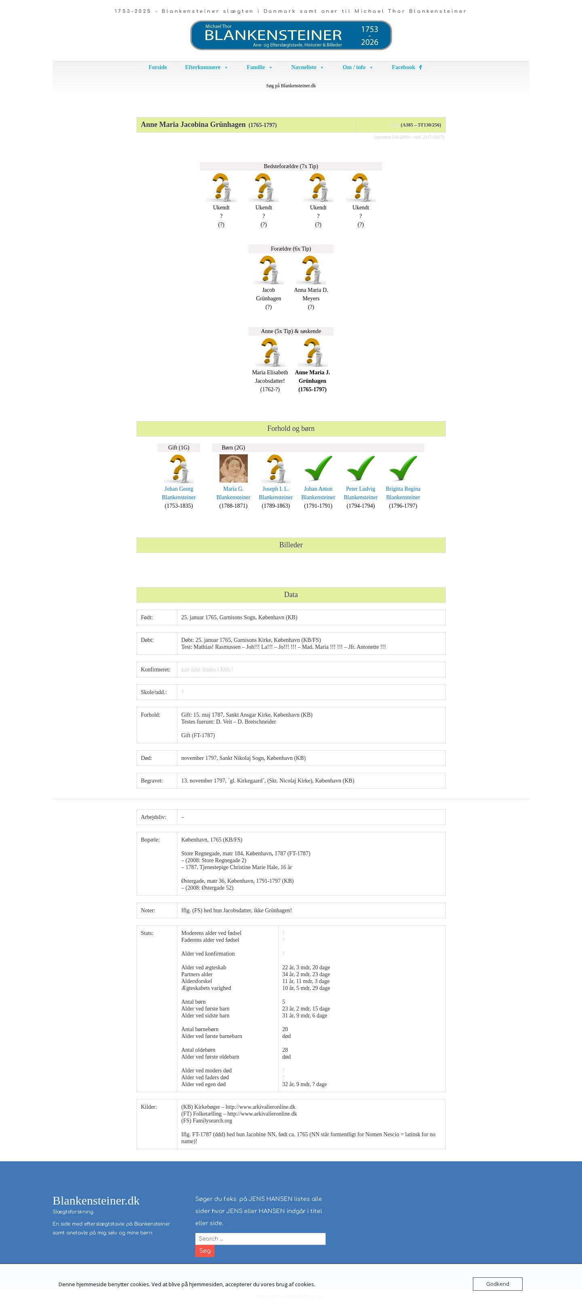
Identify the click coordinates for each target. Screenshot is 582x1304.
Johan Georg (178, 489)
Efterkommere (207, 67)
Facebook (403, 67)
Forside (158, 67)
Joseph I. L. (276, 489)
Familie (260, 67)
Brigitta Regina (403, 489)
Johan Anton (318, 489)
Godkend (497, 1283)
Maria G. (233, 489)
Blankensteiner (179, 497)
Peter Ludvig (360, 489)
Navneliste (308, 67)
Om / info (358, 67)
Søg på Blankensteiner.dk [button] (291, 86)
